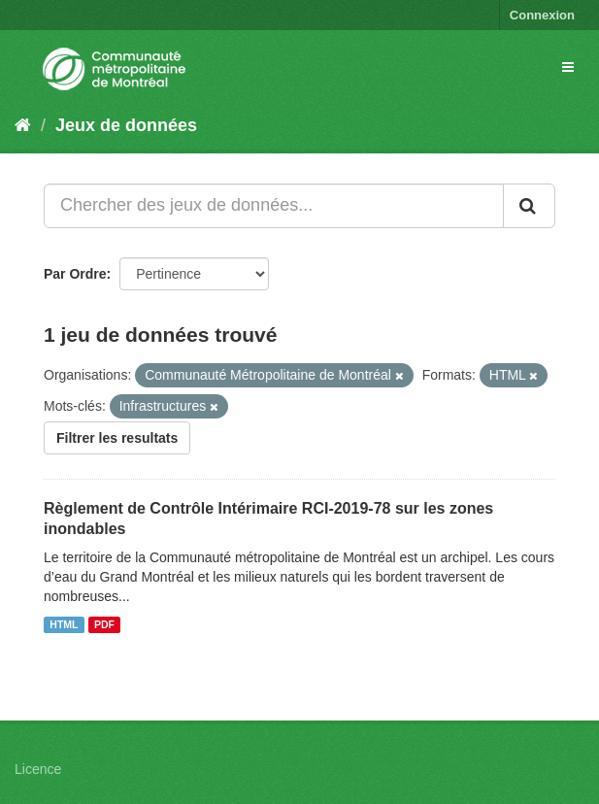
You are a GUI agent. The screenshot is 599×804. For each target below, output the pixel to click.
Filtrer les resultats (117, 438)
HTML (64, 624)
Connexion (542, 15)
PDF (104, 624)
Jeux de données (126, 125)
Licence (38, 769)
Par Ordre (75, 274)
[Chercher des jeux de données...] (274, 206)
